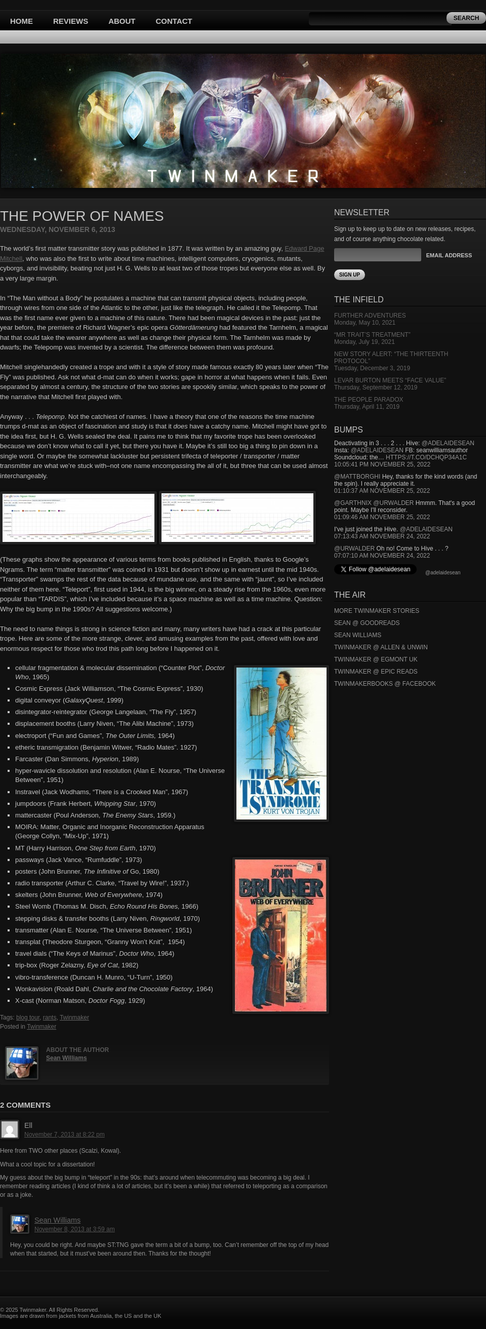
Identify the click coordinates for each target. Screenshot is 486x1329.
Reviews (70, 21)
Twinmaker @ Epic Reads (376, 671)
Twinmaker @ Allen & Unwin (381, 647)
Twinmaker (74, 1017)
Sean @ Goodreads (367, 623)
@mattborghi (357, 476)
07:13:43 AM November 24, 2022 (382, 536)
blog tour (27, 1017)
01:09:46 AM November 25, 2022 (382, 517)
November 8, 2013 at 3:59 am (74, 1229)
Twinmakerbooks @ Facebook (385, 683)
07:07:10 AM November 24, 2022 (382, 555)
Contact (174, 21)
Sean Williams (66, 1058)
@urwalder (393, 502)
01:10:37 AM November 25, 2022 (382, 490)
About (121, 21)
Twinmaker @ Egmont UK (376, 659)
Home (21, 21)
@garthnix (353, 502)
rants (50, 1017)
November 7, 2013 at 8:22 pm (64, 1134)
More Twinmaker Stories (376, 610)
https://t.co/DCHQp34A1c (426, 457)
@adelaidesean (448, 443)
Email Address (449, 255)
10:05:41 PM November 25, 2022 (382, 464)
